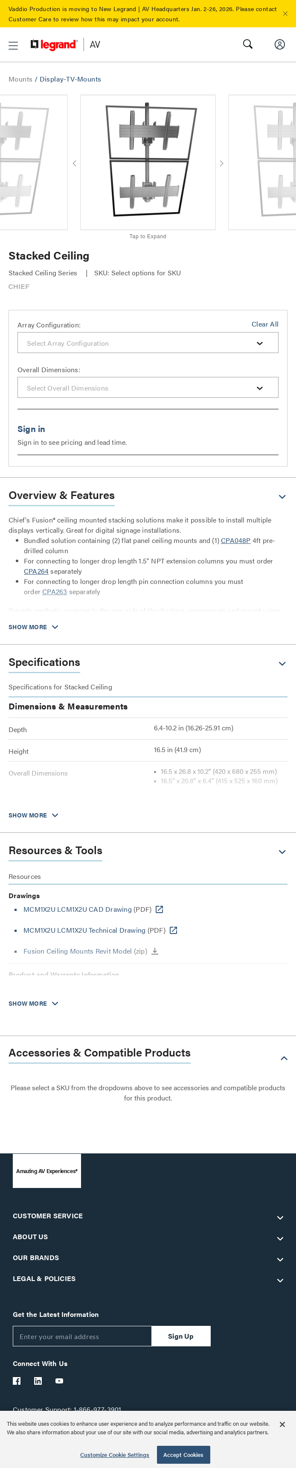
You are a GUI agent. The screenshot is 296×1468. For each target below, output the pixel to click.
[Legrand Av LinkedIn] (38, 1381)
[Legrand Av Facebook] (17, 1381)
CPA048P (235, 540)
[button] (285, 14)
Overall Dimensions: (48, 369)
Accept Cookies (183, 1454)
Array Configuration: (49, 325)
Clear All (265, 324)
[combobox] (148, 342)
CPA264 (36, 571)
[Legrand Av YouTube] (59, 1381)
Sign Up (181, 1336)
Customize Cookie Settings (114, 1454)
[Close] (282, 1424)
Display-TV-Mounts (71, 79)
